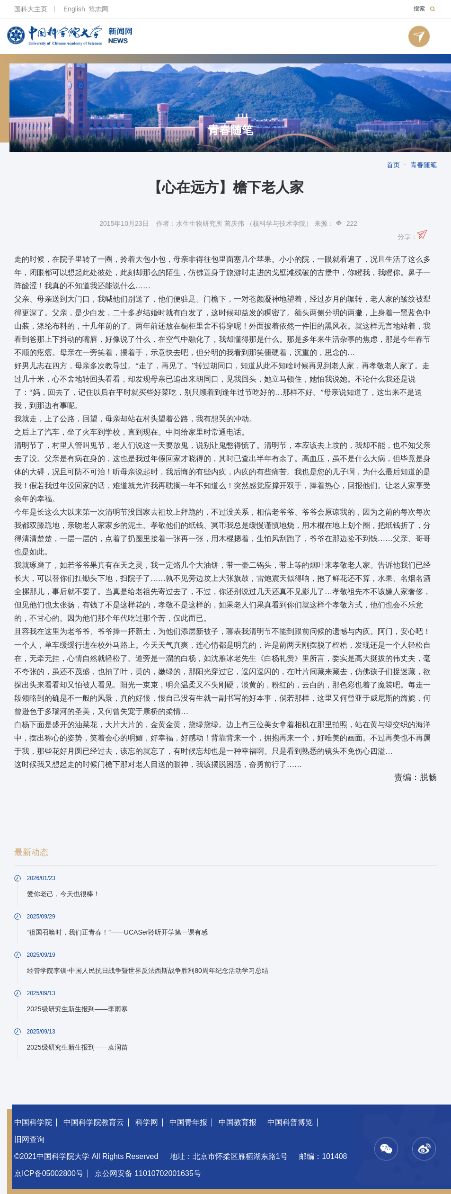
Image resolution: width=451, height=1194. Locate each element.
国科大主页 (30, 9)
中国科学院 (33, 1122)
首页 (393, 165)
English (74, 9)
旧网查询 (29, 1139)
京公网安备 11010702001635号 (148, 1173)
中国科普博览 (290, 1122)
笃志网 (98, 9)
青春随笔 (230, 130)
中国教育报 (237, 1122)
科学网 (146, 1122)
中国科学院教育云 (93, 1122)
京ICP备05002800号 (48, 1173)
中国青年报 (188, 1122)
